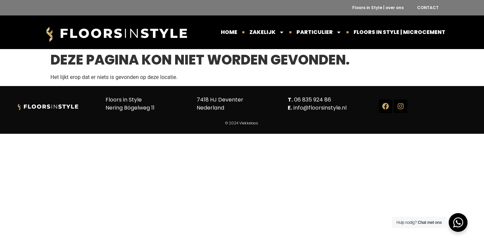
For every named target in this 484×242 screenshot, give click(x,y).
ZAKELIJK (266, 32)
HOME (229, 32)
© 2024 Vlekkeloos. (242, 123)
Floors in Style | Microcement (399, 32)
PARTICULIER (318, 32)
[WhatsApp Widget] (458, 222)
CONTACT (428, 7)
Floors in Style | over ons (378, 7)
